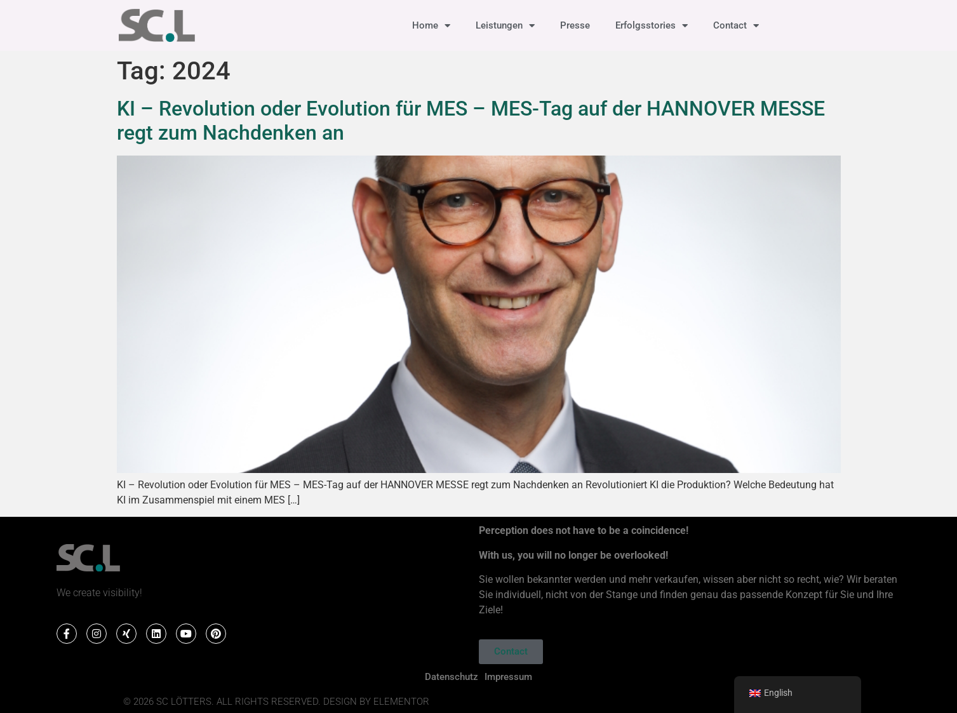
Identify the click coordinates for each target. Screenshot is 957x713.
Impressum (508, 677)
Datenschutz (451, 677)
